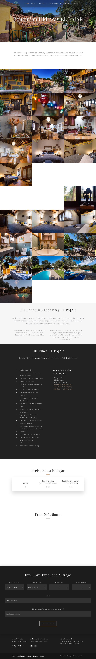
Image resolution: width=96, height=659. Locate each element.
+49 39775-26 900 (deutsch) (63, 384)
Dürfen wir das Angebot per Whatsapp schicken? (48, 609)
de (34, 8)
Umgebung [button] (42, 3)
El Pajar (29, 656)
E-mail (48, 596)
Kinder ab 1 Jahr (81, 583)
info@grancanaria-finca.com (63, 389)
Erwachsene (59, 583)
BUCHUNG (77, 3)
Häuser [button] (33, 3)
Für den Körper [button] (66, 3)
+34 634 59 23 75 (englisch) (63, 387)
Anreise (42, 656)
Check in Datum (14, 583)
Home (27, 3)
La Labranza (21, 656)
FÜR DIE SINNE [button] (53, 3)
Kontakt (35, 656)
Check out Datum (37, 583)
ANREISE (27, 11)
